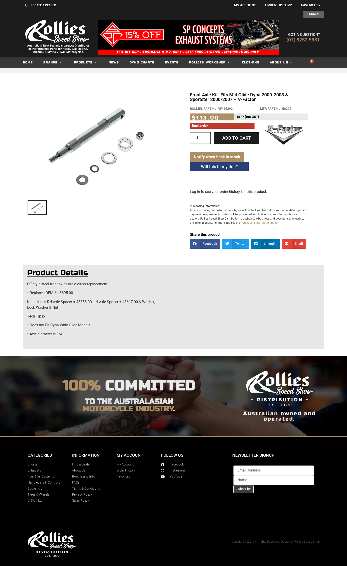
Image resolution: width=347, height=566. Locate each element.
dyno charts (142, 62)
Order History (278, 5)
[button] (205, 244)
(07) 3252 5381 (303, 40)
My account (245, 5)
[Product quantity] (200, 138)
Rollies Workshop (209, 63)
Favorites (310, 5)
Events (171, 62)
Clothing (250, 62)
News (114, 62)
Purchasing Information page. (259, 222)
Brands (52, 63)
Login (313, 14)
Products (85, 63)
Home (28, 62)
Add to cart (236, 138)
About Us (281, 63)
